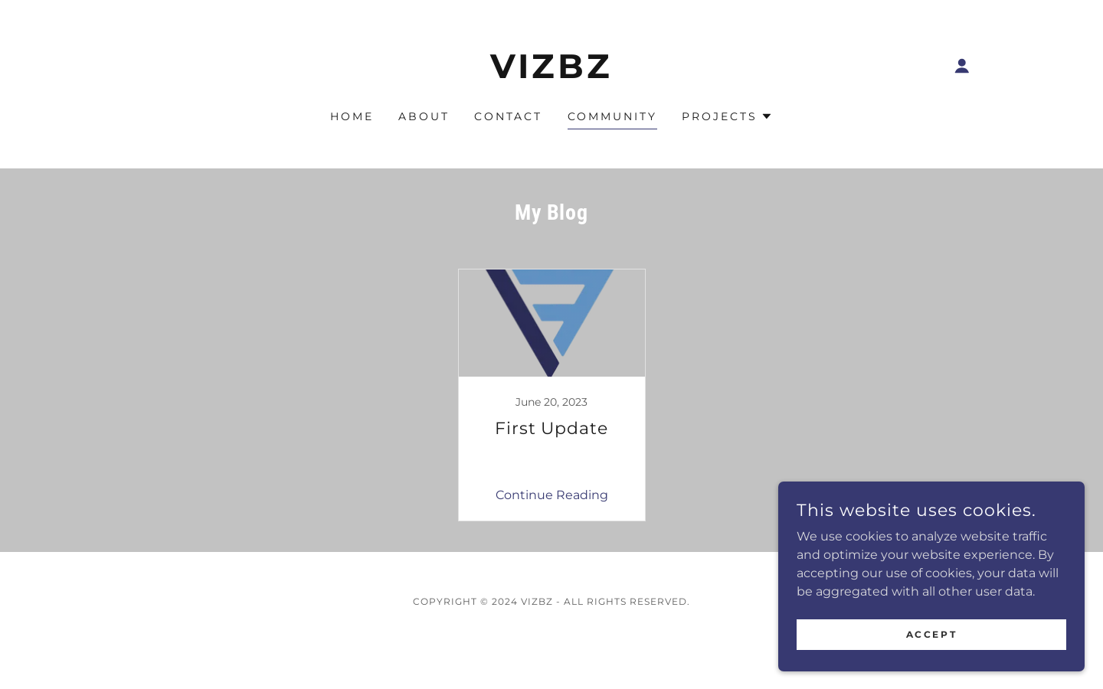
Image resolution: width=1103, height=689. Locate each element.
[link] (551, 74)
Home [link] (352, 116)
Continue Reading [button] (552, 495)
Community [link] (613, 116)
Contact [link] (508, 116)
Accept (931, 634)
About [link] (424, 116)
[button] (962, 66)
